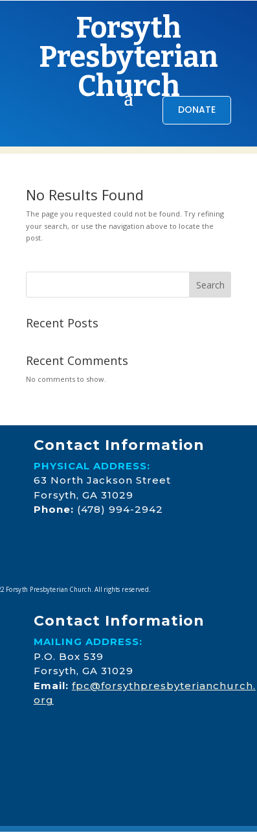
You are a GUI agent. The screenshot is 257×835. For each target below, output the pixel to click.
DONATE (197, 109)
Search (210, 285)
